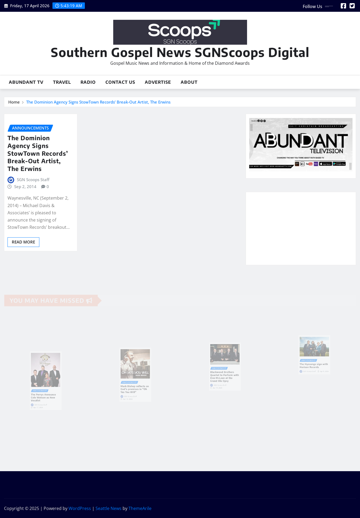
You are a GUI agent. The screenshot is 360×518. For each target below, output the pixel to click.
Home (14, 102)
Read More (23, 242)
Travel (62, 82)
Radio (88, 82)
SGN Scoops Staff (33, 179)
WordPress (80, 508)
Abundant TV (26, 82)
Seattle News (109, 508)
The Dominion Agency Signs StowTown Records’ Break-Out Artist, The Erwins (98, 102)
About (189, 82)
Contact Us (120, 82)
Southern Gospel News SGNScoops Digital (180, 52)
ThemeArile (139, 508)
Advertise (158, 82)
